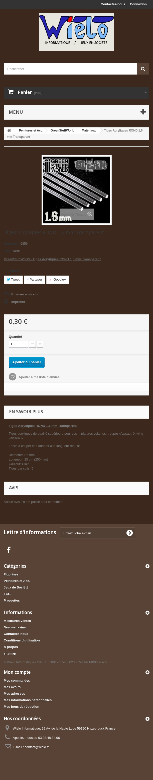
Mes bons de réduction (21, 706)
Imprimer (18, 302)
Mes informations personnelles (28, 700)
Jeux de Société (16, 587)
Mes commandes (17, 680)
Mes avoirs (12, 687)
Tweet (13, 279)
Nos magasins (15, 627)
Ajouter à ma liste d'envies (39, 377)
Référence (12, 243)
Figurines (11, 574)
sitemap (10, 653)
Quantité (15, 337)
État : (8, 251)
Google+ (58, 279)
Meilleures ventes (17, 621)
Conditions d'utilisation (22, 640)
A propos (11, 647)
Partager (34, 279)
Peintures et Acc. (17, 581)
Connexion (138, 4)
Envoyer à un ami (24, 294)
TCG (7, 594)
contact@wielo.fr (37, 747)
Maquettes (12, 600)
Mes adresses (14, 693)
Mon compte (17, 672)
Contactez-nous (113, 4)
